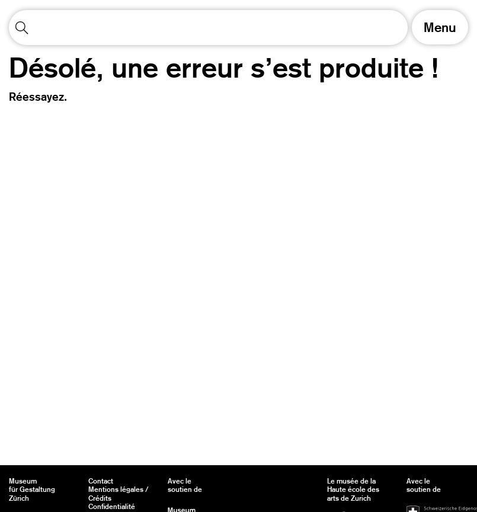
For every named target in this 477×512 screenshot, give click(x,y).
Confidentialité (111, 507)
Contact (100, 481)
